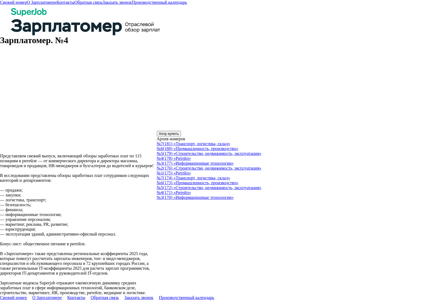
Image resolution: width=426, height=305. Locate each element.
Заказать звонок (116, 2)
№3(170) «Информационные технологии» (195, 197)
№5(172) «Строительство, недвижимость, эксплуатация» (209, 187)
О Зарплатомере (42, 2)
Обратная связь (88, 2)
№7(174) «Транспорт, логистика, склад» (193, 178)
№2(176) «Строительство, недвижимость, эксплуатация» (209, 168)
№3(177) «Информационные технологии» (195, 163)
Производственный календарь (159, 2)
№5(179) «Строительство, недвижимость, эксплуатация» (209, 153)
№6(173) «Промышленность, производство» (197, 182)
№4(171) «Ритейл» (174, 192)
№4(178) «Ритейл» (174, 158)
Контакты (65, 2)
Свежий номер (13, 2)
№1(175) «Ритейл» (174, 173)
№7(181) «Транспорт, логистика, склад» (193, 143)
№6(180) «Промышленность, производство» (197, 148)
